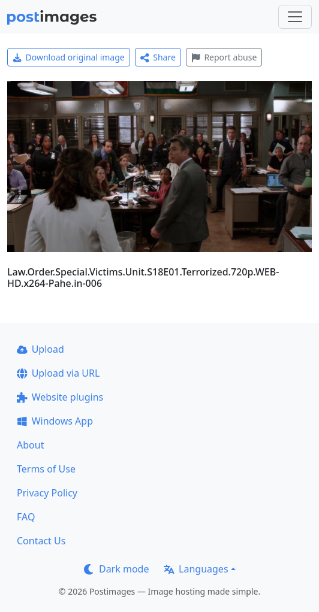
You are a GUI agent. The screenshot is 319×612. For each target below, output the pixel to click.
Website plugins (60, 397)
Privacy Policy (47, 492)
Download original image (69, 57)
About (30, 445)
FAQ (26, 516)
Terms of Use (46, 468)
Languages (196, 568)
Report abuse (224, 57)
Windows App (55, 421)
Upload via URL (58, 373)
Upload (40, 349)
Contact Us (41, 540)
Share (158, 57)
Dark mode (116, 568)
